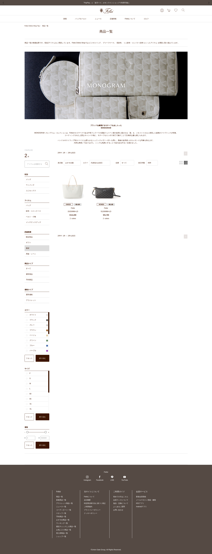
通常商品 (29, 274)
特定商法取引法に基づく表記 (95, 503)
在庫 (117, 163)
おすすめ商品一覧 (62, 520)
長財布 (119, 43)
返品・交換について (120, 503)
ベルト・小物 (31, 217)
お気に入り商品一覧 (63, 530)
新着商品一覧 (61, 500)
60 (30, 394)
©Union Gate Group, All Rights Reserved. (106, 550)
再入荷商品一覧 (62, 533)
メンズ (28, 179)
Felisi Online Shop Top (32, 26)
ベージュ (39, 335)
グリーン (39, 340)
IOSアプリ (140, 503)
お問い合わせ (118, 510)
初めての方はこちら (120, 497)
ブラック (39, 320)
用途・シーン (31, 254)
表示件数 (141, 163)
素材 (27, 248)
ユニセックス (31, 191)
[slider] (27, 432)
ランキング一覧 (62, 523)
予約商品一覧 (61, 517)
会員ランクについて (120, 500)
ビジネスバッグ (95, 43)
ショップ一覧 (61, 536)
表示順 (60, 163)
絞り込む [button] (42, 358)
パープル (39, 351)
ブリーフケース (108, 43)
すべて (28, 268)
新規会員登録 (141, 497)
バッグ (28, 205)
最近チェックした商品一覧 (66, 526)
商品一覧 (45, 26)
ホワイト (39, 315)
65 (30, 399)
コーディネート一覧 (63, 510)
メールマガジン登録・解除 (146, 500)
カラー (85, 163)
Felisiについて (89, 497)
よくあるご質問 (119, 507)
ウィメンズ (30, 185)
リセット (29, 358)
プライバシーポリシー (92, 510)
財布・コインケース (33, 211)
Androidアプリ (141, 507)
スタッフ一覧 (61, 513)
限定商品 (29, 237)
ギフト (28, 243)
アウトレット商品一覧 (64, 503)
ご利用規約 (88, 507)
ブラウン (39, 330)
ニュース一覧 (61, 507)
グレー (39, 325)
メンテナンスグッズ (33, 222)
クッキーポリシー (90, 513)
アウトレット (31, 300)
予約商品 (29, 280)
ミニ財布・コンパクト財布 (133, 43)
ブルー (39, 345)
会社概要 (87, 500)
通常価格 (29, 295)
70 (30, 404)
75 (30, 409)
